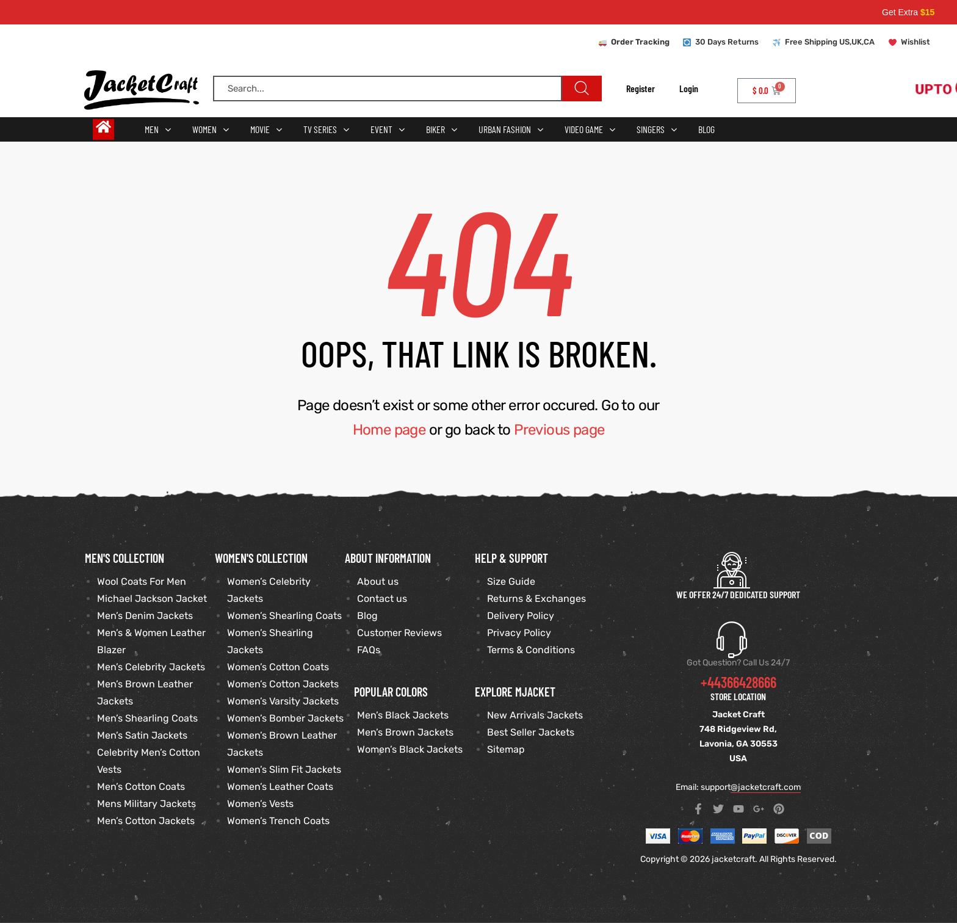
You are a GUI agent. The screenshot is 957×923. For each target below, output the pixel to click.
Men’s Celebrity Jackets (151, 667)
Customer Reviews (399, 633)
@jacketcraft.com (766, 787)
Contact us (382, 598)
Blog (367, 615)
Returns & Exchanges (536, 598)
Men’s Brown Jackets (405, 732)
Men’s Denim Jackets (145, 615)
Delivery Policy (520, 615)
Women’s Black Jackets (410, 749)
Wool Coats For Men (141, 581)
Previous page (559, 429)
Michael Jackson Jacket (152, 598)
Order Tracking (640, 41)
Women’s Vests (260, 803)
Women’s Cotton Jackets (283, 684)
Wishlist (915, 41)
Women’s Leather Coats (280, 786)
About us (378, 581)
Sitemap (506, 749)
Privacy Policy (519, 633)
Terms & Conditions (531, 650)
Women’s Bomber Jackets (285, 718)
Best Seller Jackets (530, 732)
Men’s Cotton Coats (141, 786)
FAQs (368, 650)
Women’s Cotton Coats (278, 667)
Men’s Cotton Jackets (146, 821)
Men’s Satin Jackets (142, 735)
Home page (389, 429)
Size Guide (511, 581)
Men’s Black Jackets (403, 715)
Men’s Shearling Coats (147, 718)
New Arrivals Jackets (535, 715)
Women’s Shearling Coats (284, 615)
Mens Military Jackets (146, 803)
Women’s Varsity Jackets (283, 701)
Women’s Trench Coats (278, 821)
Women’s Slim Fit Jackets (284, 769)
